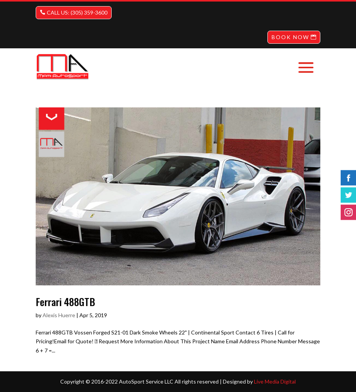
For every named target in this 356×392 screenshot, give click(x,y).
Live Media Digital (275, 381)
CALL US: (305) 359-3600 (77, 12)
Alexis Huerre (59, 315)
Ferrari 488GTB (65, 301)
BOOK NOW (290, 37)
